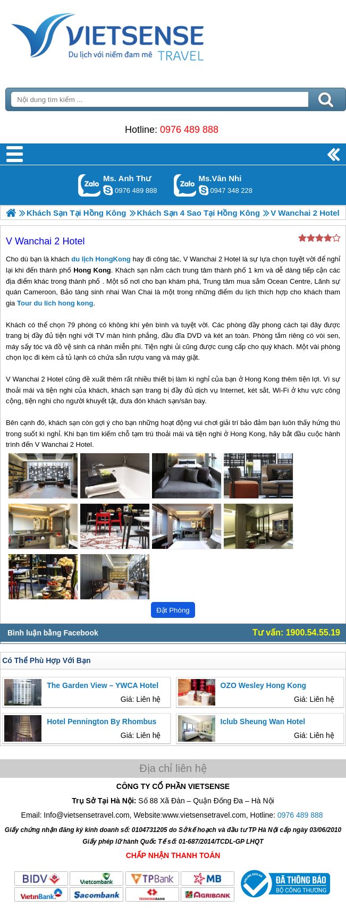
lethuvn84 (108, 190)
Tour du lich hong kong (55, 303)
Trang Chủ (134, 34)
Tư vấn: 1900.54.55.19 (296, 632)
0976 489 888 (189, 129)
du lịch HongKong (101, 259)
